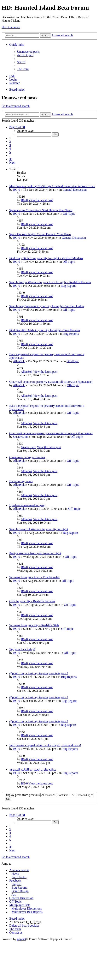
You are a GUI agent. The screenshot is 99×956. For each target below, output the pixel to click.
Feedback (15, 880)
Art (13, 894)
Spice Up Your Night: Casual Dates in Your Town (40, 234)
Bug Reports (68, 285)
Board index (17, 918)
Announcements (19, 870)
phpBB (21, 939)
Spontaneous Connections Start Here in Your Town (40, 210)
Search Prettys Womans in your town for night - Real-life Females (50, 282)
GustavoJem (20, 436)
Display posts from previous (30, 794)
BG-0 (16, 189)
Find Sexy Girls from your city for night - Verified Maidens (46, 258)
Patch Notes (19, 877)
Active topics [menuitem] (25, 55)
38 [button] (10, 159)
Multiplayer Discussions (27, 908)
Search (45, 35)
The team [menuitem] (23, 69)
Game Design (20, 891)
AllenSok (19, 361)
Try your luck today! (22, 649)
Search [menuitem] (21, 62)
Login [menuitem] (13, 79)
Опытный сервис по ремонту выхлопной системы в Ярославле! (51, 381)
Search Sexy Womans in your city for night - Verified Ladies (46, 306)
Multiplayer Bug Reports (27, 912)
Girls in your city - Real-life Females (32, 601)
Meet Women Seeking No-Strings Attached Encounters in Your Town (52, 186)
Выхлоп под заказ (21, 481)
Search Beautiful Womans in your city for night (38, 529)
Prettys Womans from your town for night (35, 553)
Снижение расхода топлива (27, 457)
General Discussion (74, 189)
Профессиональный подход (27, 505)
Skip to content (11, 27)
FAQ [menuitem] (12, 76)
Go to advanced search (16, 106)
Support (16, 884)
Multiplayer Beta (19, 905)
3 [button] (10, 145)
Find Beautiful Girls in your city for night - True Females (44, 330)
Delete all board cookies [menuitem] (24, 925)
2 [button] (10, 141)
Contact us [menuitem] (15, 932)
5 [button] (10, 152)
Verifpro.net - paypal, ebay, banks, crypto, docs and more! (45, 745)
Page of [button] (17, 127)
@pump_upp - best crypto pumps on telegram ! (38, 673)
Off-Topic (69, 213)
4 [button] (10, 148)
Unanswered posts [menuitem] (28, 51)
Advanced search (62, 35)
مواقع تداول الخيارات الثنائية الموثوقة (32, 769)
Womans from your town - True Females (34, 577)
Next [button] (12, 162)
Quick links (16, 44)
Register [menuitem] (14, 83)
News (15, 873)
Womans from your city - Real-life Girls (34, 625)
